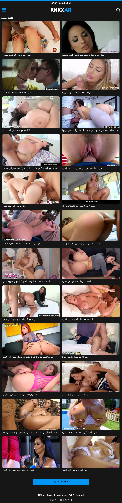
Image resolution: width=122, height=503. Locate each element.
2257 (71, 495)
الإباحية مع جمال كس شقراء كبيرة (77, 319)
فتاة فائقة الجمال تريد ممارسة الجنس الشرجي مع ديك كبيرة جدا (31, 432)
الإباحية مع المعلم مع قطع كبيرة (76, 281)
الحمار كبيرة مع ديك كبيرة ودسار (17, 55)
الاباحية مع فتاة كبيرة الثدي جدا (16, 130)
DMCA (41, 495)
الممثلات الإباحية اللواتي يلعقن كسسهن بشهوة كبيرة (26, 281)
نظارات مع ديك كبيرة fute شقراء (17, 92)
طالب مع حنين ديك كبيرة (13, 205)
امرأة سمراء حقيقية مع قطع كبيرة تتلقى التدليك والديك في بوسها (90, 130)
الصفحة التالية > (61, 481)
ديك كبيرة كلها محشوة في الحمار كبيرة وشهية (83, 55)
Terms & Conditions (57, 495)
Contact (80, 495)
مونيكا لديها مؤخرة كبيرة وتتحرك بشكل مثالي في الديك (27, 356)
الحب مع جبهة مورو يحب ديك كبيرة (18, 470)
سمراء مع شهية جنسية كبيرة (75, 356)
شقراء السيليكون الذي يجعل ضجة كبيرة (80, 432)
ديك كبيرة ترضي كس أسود (74, 470)
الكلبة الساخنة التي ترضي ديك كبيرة (78, 394)
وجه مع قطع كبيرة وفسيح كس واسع (19, 319)
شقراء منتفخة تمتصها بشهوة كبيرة (77, 92)
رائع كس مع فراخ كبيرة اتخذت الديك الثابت (21, 243)
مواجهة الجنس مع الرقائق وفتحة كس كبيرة (82, 168)
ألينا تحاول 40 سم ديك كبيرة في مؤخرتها (20, 394)
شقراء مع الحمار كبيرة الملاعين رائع (78, 205)
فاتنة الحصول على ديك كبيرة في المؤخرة (81, 243)
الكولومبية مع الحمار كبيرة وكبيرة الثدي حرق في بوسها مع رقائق (31, 168)
